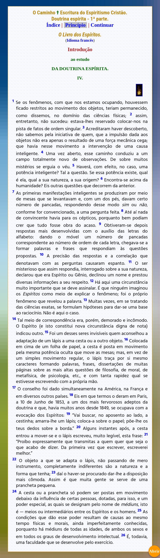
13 (85, 299)
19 (68, 413)
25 (140, 510)
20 (78, 426)
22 (14, 459)
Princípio (75, 25)
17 (14, 387)
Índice (53, 25)
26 (123, 535)
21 (146, 434)
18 (71, 394)
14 (14, 318)
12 (92, 280)
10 (42, 254)
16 (126, 339)
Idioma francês (80, 40)
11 (130, 261)
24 (14, 491)
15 (46, 332)
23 (53, 472)
